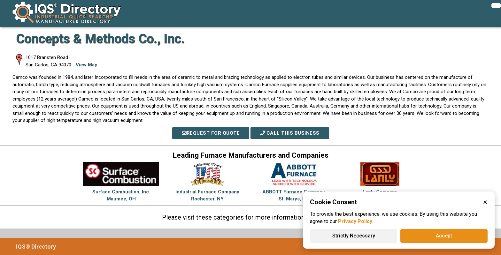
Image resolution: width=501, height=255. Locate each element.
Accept (444, 236)
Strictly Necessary (353, 236)
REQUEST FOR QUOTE (211, 133)
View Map (86, 65)
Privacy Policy (355, 221)
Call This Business (290, 133)
